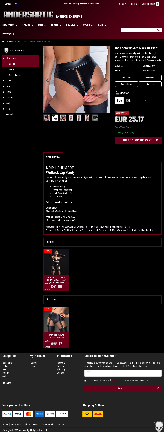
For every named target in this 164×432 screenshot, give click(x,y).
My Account (37, 356)
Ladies (26, 25)
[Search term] (138, 30)
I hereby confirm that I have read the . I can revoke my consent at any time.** (118, 380)
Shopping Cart (150, 4)
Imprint (60, 424)
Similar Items (126, 84)
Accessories (150, 77)
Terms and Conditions (20, 424)
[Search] (158, 30)
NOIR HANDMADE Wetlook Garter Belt (56, 336)
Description (126, 77)
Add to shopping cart (140, 140)
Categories (9, 356)
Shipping (129, 127)
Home (5, 424)
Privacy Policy (48, 424)
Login (32, 366)
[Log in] (134, 4)
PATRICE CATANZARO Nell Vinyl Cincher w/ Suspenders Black (56, 280)
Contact (122, 4)
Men (40, 25)
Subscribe (138, 388)
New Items (10, 41)
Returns (36, 424)
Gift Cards (6, 383)
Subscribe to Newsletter (100, 356)
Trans (54, 25)
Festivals (61, 362)
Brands (70, 25)
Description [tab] (53, 157)
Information (64, 356)
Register (33, 362)
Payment (61, 366)
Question (150, 84)
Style (86, 25)
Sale (100, 25)
